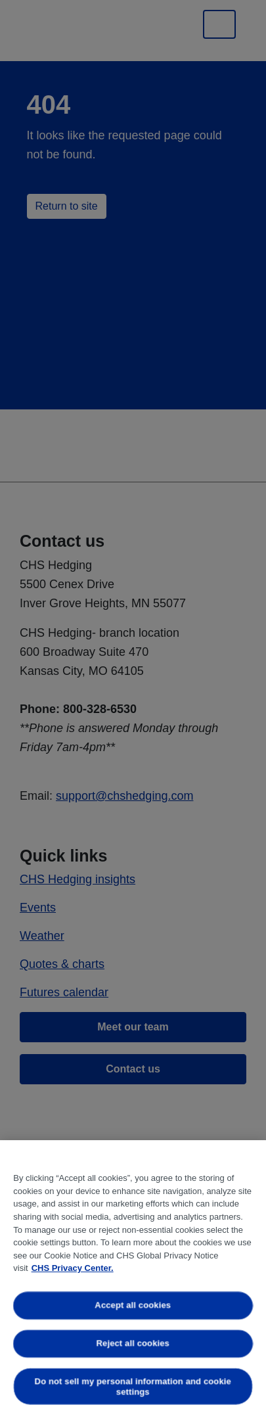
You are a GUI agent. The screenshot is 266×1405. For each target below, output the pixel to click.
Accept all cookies (133, 1305)
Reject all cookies (133, 1343)
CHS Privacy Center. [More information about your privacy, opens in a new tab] (73, 1268)
